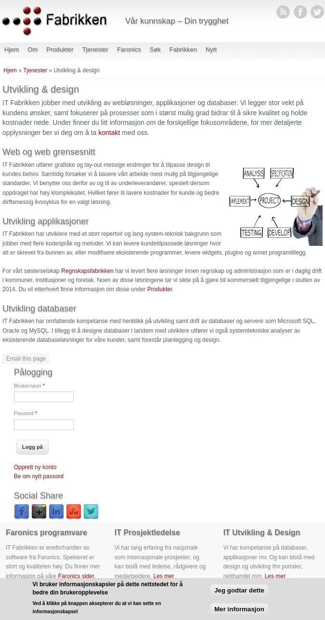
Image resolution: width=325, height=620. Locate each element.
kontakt (109, 132)
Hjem (11, 49)
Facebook (21, 512)
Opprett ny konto (35, 467)
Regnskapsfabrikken (87, 271)
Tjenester (95, 49)
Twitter (91, 512)
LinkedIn (56, 512)
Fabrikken (183, 49)
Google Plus (39, 512)
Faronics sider (76, 576)
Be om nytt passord (39, 476)
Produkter (59, 49)
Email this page (26, 358)
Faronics (129, 49)
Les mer (163, 576)
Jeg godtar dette (239, 594)
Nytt (211, 49)
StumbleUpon (73, 512)
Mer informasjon (239, 613)
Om (32, 49)
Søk (155, 49)
